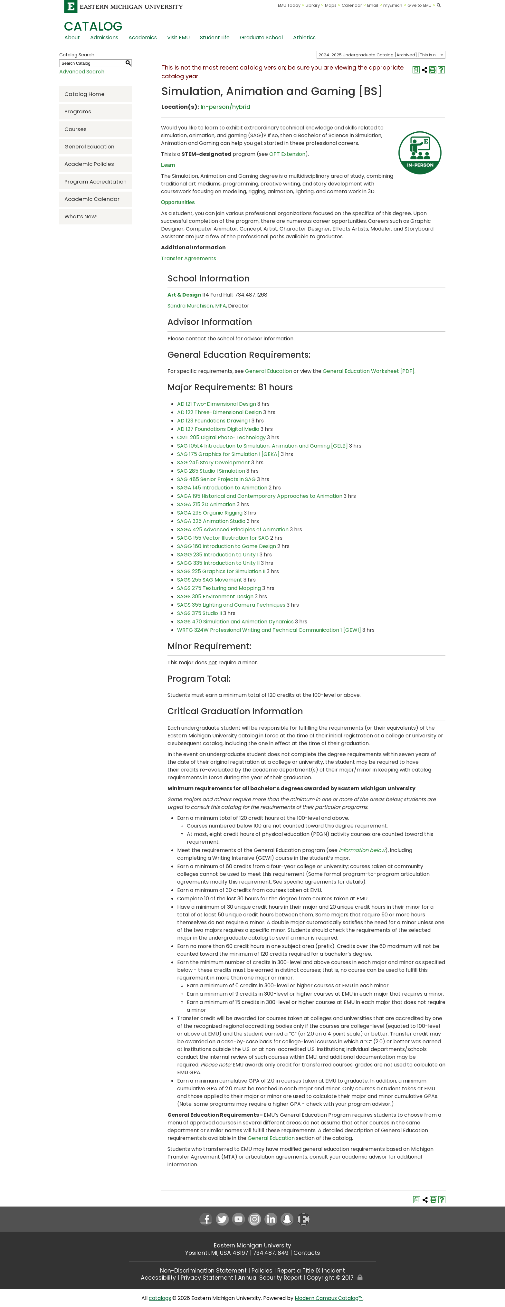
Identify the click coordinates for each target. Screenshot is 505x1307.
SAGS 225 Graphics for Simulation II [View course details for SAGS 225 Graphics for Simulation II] (221, 571)
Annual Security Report (270, 1278)
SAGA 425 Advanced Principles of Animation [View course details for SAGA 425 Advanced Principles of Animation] (233, 529)
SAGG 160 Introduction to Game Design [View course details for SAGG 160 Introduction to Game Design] (226, 546)
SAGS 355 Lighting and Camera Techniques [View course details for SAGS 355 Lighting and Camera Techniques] (231, 605)
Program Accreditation (95, 181)
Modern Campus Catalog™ (329, 1298)
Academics (143, 37)
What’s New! (81, 216)
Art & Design (184, 294)
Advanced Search (81, 71)
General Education (89, 146)
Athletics (304, 37)
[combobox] (381, 55)
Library (313, 5)
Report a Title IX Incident (311, 1270)
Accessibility (158, 1278)
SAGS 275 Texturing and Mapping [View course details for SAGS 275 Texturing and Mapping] (219, 588)
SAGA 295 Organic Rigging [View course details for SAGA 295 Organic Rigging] (210, 512)
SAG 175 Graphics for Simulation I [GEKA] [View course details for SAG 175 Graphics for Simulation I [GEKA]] (228, 454)
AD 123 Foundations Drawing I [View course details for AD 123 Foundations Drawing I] (213, 420)
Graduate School (261, 37)
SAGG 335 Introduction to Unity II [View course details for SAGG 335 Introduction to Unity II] (218, 563)
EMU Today (289, 5)
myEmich (392, 5)
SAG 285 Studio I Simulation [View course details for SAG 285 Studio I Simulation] (211, 471)
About (72, 37)
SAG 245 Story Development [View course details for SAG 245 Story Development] (213, 462)
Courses (75, 129)
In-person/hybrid (225, 107)
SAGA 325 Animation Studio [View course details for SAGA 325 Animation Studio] (211, 521)
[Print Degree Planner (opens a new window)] (416, 69)
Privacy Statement (207, 1278)
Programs (77, 111)
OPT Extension (287, 154)
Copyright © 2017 (330, 1278)
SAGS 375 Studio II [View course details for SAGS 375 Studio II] (199, 613)
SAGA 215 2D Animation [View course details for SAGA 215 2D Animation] (206, 504)
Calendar (352, 5)
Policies (262, 1270)
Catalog (93, 26)
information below (362, 850)
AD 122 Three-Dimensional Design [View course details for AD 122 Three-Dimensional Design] (219, 412)
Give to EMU (419, 5)
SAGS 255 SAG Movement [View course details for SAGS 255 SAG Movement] (209, 579)
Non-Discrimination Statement (203, 1270)
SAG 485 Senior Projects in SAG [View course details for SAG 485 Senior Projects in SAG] (216, 479)
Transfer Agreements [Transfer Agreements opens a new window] (188, 258)
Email (372, 5)
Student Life (215, 37)
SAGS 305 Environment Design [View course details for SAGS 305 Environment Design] (215, 596)
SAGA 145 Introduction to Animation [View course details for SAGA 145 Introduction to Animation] (222, 487)
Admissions (104, 37)
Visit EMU (178, 37)
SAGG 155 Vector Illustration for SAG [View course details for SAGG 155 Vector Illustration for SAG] (223, 538)
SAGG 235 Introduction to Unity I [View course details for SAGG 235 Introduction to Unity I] (217, 554)
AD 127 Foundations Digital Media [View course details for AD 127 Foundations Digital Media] (218, 429)
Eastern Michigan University (252, 1245)
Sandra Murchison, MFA (196, 305)
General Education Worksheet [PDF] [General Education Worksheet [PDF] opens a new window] (368, 371)
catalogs (160, 1298)
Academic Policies (89, 164)
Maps (331, 5)
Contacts (306, 1253)
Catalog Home (84, 94)
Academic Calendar (91, 199)
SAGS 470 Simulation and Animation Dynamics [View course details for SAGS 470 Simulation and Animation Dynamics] (235, 621)
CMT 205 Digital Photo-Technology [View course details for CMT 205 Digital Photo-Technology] (221, 437)
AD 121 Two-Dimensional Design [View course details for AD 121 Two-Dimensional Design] (216, 404)
